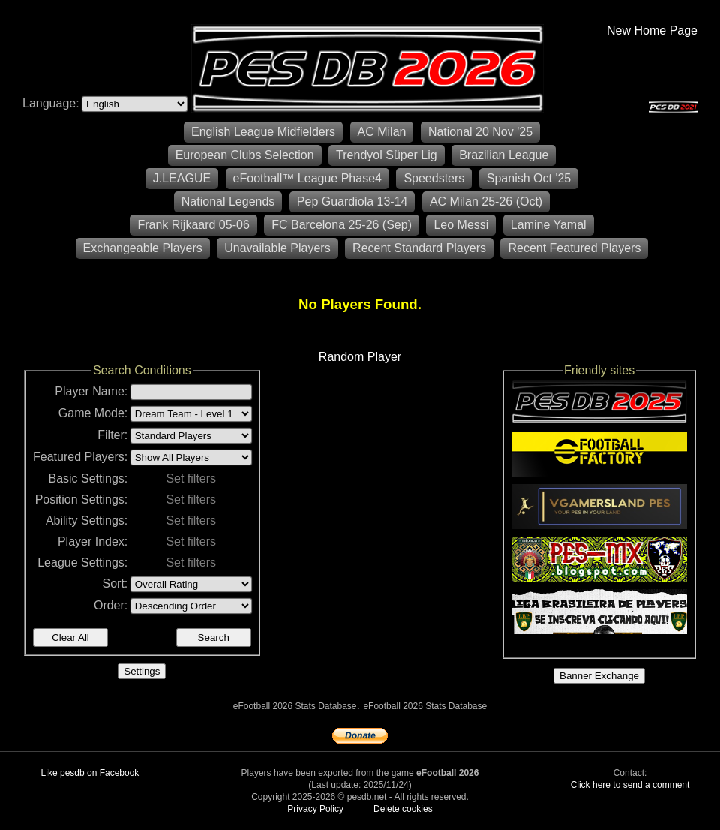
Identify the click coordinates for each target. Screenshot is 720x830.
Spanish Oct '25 (529, 178)
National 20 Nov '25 (480, 131)
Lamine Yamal (548, 224)
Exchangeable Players (142, 248)
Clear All (70, 637)
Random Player (360, 356)
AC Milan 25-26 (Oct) (486, 201)
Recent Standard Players (419, 248)
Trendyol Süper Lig (386, 155)
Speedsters (434, 178)
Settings (142, 671)
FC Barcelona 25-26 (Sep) (342, 224)
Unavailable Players (277, 248)
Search (214, 637)
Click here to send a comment (630, 785)
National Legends (228, 201)
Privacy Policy (315, 809)
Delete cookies (403, 809)
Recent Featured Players (574, 248)
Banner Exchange (599, 675)
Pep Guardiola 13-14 (352, 201)
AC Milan (382, 131)
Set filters (191, 478)
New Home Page (652, 30)
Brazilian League (503, 155)
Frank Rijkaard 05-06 (193, 224)
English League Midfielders (263, 131)
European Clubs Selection (245, 155)
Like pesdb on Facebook (90, 773)
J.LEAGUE (182, 178)
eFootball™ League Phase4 (307, 178)
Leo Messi (461, 224)
